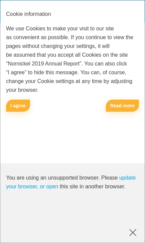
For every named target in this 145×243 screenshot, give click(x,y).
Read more (122, 105)
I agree (18, 105)
